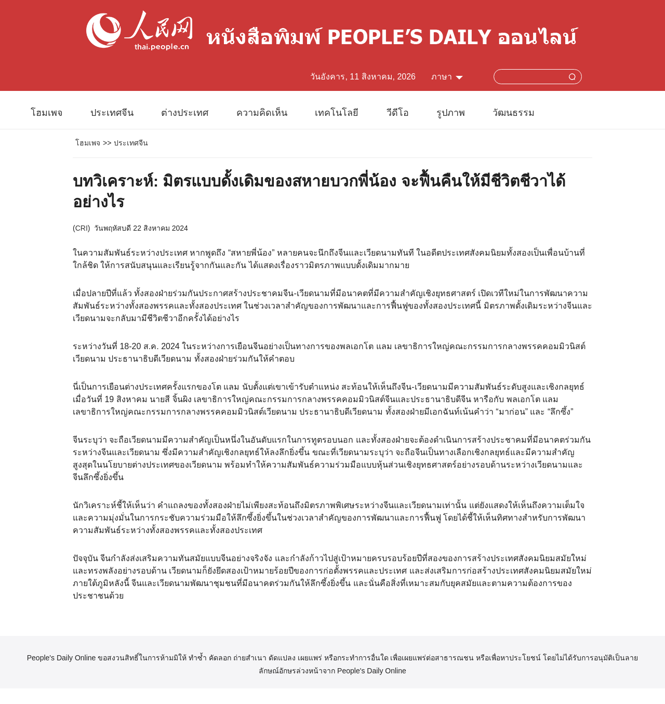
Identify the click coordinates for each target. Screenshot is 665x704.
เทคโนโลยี (336, 113)
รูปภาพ (450, 113)
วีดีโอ (398, 113)
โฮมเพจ (47, 113)
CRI (81, 228)
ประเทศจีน (112, 113)
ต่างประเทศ (184, 113)
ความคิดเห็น (261, 113)
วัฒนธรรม (514, 113)
